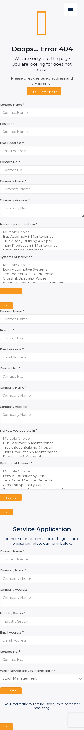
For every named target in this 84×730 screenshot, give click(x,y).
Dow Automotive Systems (40, 269)
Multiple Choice (40, 232)
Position (7, 123)
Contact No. (10, 162)
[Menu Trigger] (70, 9)
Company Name (13, 181)
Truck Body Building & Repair (40, 241)
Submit (11, 291)
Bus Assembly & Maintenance (40, 236)
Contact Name (12, 104)
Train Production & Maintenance (40, 245)
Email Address (12, 143)
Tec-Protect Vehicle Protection (40, 274)
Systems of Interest (16, 257)
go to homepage (44, 91)
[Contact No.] (42, 170)
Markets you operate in (18, 224)
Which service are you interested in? (28, 670)
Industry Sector (12, 613)
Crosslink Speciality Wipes (40, 278)
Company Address (15, 200)
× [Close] (6, 305)
